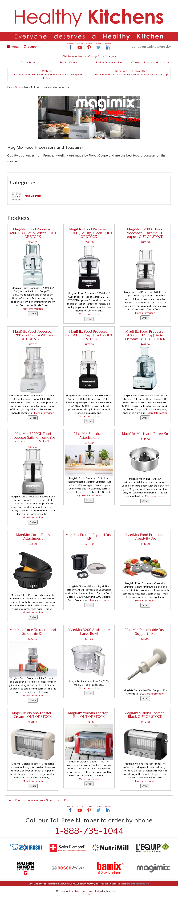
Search (31, 47)
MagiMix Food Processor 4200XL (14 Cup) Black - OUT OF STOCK (88, 335)
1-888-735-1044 (89, 830)
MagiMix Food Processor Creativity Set (145, 536)
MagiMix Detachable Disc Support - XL (145, 631)
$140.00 (145, 543)
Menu (14, 47)
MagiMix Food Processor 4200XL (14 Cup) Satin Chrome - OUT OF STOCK (145, 335)
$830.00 (32, 446)
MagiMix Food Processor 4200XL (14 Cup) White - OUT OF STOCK (33, 335)
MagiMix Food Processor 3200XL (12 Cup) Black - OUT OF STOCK (88, 233)
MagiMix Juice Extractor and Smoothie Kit (33, 631)
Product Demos (69, 62)
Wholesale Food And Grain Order (150, 62)
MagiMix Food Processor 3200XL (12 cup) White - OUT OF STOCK (33, 233)
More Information (33, 308)
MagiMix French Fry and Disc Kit (89, 536)
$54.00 (89, 638)
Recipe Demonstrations (109, 62)
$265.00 (32, 638)
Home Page (14, 800)
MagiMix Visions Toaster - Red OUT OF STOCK (89, 715)
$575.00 (32, 344)
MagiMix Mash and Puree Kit (145, 434)
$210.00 (89, 543)
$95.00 (33, 543)
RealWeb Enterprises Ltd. (85, 891)
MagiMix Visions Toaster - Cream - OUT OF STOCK (33, 715)
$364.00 (32, 722)
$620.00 (145, 242)
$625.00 (145, 344)
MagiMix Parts (33, 195)
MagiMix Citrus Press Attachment (33, 536)
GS (89, 894)
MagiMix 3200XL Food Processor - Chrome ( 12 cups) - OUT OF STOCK (145, 233)
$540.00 (32, 242)
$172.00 (89, 442)
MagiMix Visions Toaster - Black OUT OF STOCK (145, 715)
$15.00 (145, 638)
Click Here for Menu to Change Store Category (89, 56)
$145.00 (145, 439)
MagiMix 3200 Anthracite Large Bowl (89, 631)
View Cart (63, 800)
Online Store (28, 62)
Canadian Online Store (151, 47)
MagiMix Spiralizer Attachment (89, 435)
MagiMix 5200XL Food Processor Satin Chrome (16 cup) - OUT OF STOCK (32, 437)
